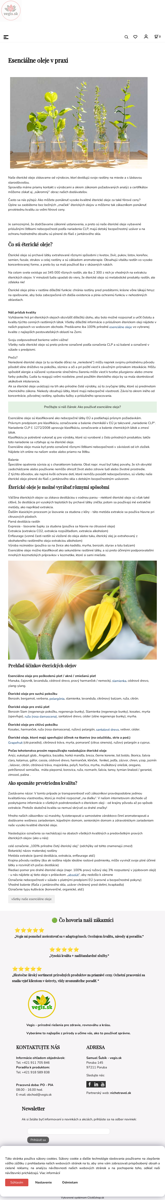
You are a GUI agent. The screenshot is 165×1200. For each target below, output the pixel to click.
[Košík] (157, 37)
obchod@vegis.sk (39, 1094)
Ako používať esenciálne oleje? (99, 407)
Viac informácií (50, 1173)
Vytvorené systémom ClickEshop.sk (82, 1197)
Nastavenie (43, 1182)
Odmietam (70, 1182)
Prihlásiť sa (38, 1140)
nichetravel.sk (120, 1093)
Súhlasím (16, 1182)
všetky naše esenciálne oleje (31, 899)
